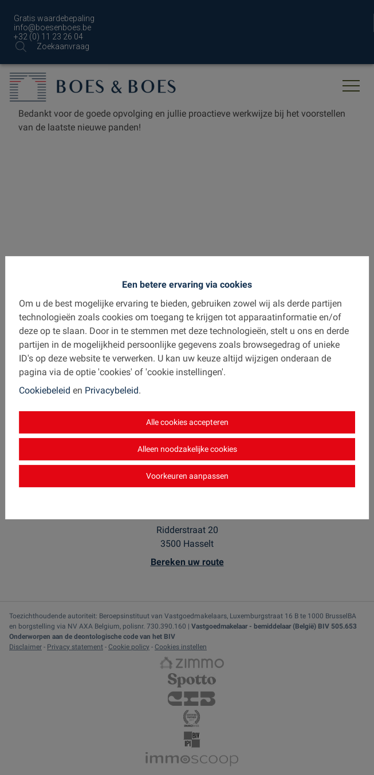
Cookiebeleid (44, 390)
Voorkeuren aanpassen (187, 475)
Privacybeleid (112, 390)
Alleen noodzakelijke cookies (187, 449)
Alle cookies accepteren (187, 422)
